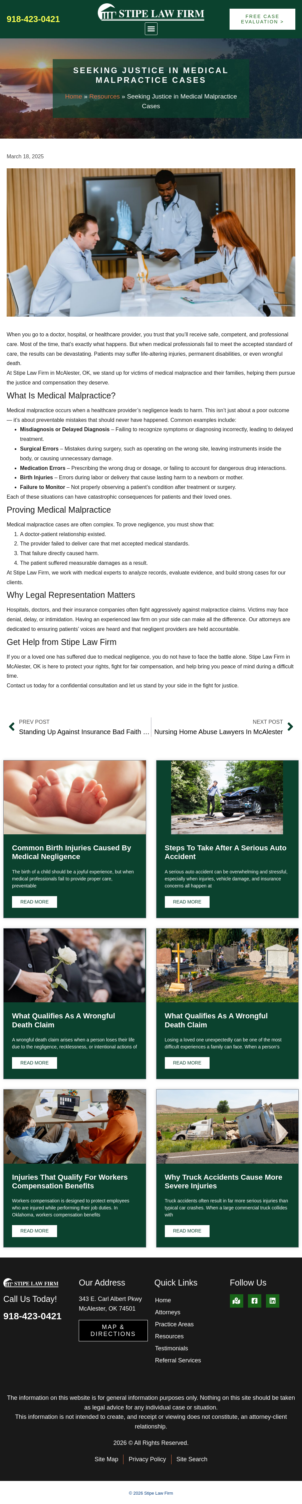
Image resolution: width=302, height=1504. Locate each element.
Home (73, 96)
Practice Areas (174, 1324)
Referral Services (178, 1360)
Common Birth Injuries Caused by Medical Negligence (71, 852)
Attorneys (168, 1312)
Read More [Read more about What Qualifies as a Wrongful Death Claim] (34, 1062)
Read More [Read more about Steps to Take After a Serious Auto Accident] (187, 901)
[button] (151, 28)
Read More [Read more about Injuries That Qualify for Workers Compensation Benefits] (34, 1230)
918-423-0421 (33, 19)
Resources (104, 96)
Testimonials (171, 1348)
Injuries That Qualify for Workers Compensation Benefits (70, 1181)
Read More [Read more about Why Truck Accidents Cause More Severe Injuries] (187, 1230)
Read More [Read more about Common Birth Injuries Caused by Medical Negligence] (34, 901)
